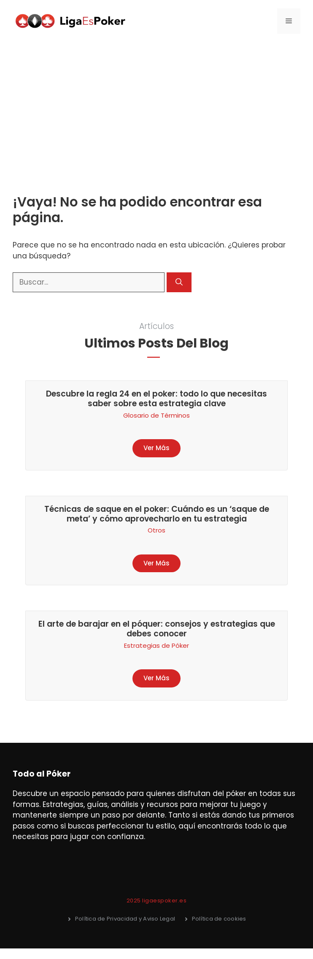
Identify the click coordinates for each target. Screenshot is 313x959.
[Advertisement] (156, 105)
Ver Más (156, 447)
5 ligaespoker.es (161, 901)
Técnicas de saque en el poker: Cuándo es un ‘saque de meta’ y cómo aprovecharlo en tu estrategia (156, 513)
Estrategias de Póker (156, 645)
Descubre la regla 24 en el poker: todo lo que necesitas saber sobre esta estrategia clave (156, 398)
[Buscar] (179, 282)
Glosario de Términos (156, 415)
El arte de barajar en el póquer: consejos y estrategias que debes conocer (156, 628)
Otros (156, 530)
